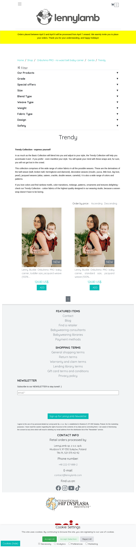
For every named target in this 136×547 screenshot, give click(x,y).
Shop (30, 60)
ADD (42, 287)
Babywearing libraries (68, 334)
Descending (110, 203)
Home (20, 60)
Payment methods (68, 339)
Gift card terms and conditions (68, 371)
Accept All (49, 539)
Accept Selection (68, 539)
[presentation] (39, 404)
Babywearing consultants (68, 330)
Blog (68, 320)
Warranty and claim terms (68, 361)
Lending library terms (68, 366)
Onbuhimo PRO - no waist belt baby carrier (60, 60)
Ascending (96, 203)
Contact (68, 316)
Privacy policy (68, 376)
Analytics (60, 544)
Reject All (86, 539)
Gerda (91, 60)
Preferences (76, 544)
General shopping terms (68, 352)
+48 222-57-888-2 (68, 464)
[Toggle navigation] (42, 4)
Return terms (68, 357)
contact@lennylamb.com (68, 475)
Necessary (44, 544)
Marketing (92, 544)
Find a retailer (68, 325)
